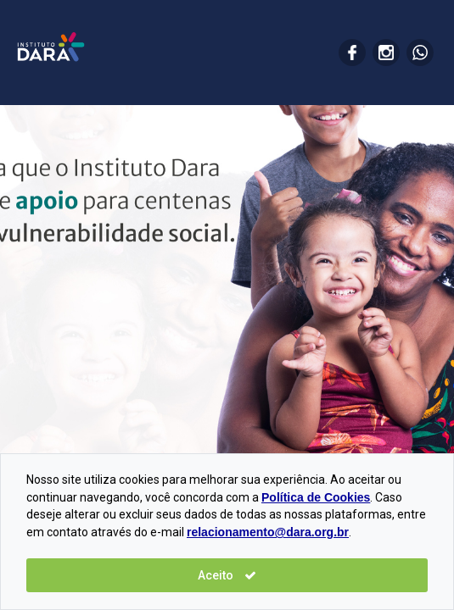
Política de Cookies (315, 497)
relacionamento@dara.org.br (268, 532)
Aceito (227, 575)
